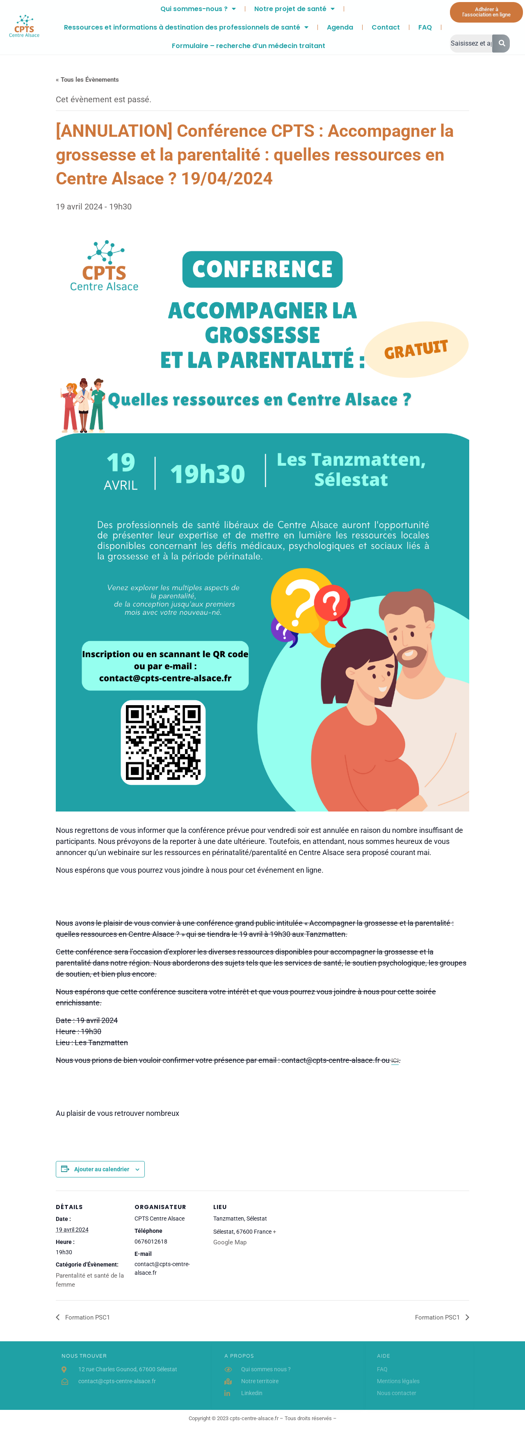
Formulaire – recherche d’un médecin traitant (248, 46)
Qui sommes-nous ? (198, 8)
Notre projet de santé (294, 8)
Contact (386, 27)
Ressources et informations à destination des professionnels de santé (186, 27)
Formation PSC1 (87, 1317)
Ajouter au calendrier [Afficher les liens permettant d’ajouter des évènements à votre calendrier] (101, 1169)
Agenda (340, 27)
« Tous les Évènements (87, 79)
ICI (395, 1060)
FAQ (425, 27)
